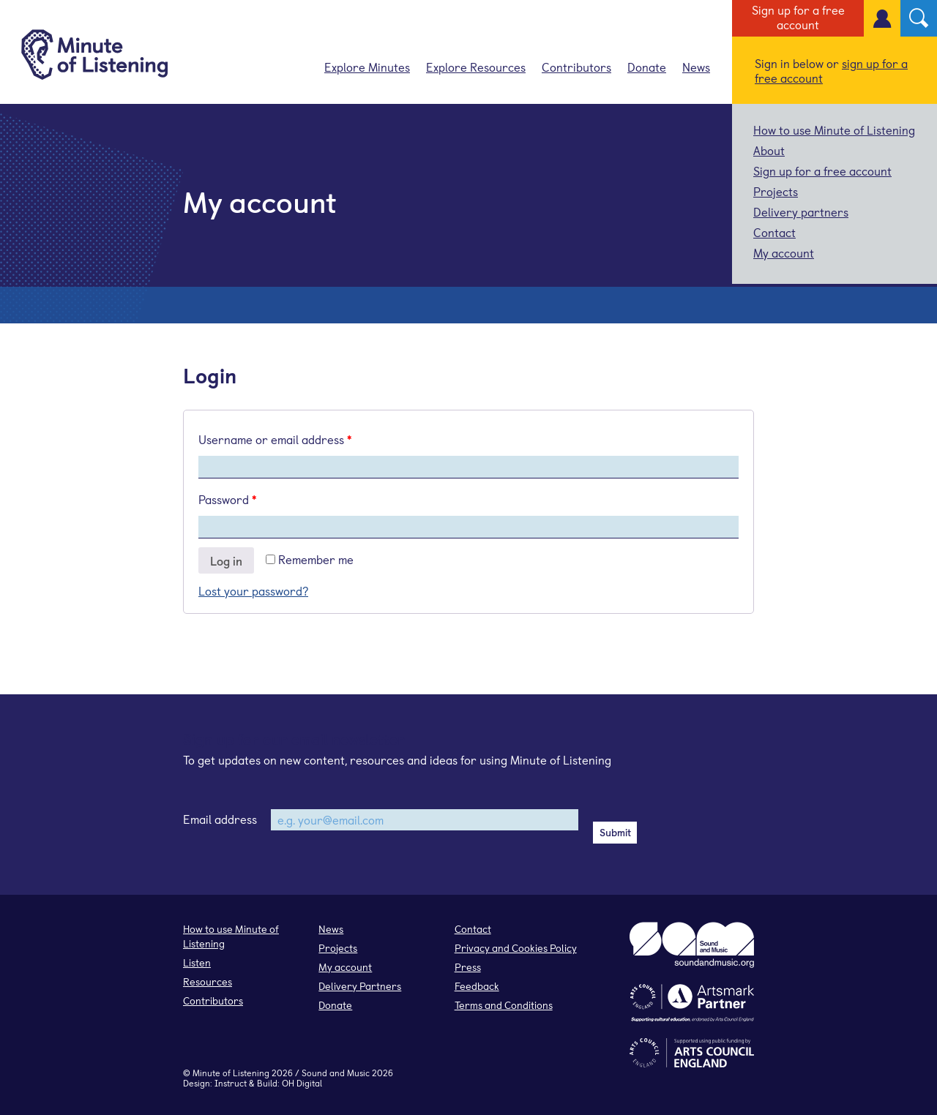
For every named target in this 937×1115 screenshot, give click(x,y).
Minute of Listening (231, 1072)
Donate (646, 66)
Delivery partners (800, 211)
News (696, 66)
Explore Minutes (367, 66)
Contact (774, 232)
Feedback (477, 986)
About (769, 150)
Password (227, 499)
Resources (207, 981)
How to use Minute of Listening (834, 129)
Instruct (230, 1082)
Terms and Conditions (504, 1005)
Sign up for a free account (798, 17)
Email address (220, 818)
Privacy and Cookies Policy (516, 948)
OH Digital (302, 1082)
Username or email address (274, 439)
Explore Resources (476, 66)
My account (783, 252)
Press (468, 967)
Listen (197, 962)
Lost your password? (253, 590)
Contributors (576, 66)
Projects (775, 191)
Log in (226, 560)
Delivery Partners (359, 986)
